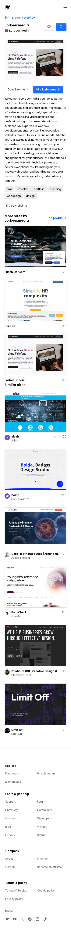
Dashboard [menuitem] (12, 773)
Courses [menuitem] (10, 818)
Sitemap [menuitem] (42, 858)
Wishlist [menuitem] (42, 826)
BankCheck (19, 612)
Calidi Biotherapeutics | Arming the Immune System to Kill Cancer (35, 553)
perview (10, 326)
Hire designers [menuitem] (46, 773)
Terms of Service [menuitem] (16, 890)
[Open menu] (65, 6)
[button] (49, 27)
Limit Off (17, 729)
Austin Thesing (20, 557)
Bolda (15, 495)
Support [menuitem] (10, 801)
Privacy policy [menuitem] (14, 898)
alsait (15, 436)
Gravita (15, 616)
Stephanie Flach (21, 675)
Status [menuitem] (41, 835)
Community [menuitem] (44, 810)
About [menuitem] (9, 858)
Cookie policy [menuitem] (46, 890)
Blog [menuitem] (8, 826)
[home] (8, 7)
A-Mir (14, 440)
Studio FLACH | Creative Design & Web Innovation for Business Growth (35, 671)
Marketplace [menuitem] (13, 781)
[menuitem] (7, 919)
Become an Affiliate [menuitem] (49, 867)
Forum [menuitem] (41, 801)
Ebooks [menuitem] (10, 835)
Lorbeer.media (15, 380)
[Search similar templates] (61, 27)
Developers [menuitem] (44, 818)
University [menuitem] (11, 810)
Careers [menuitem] (10, 867)
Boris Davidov (20, 499)
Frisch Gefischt (15, 271)
